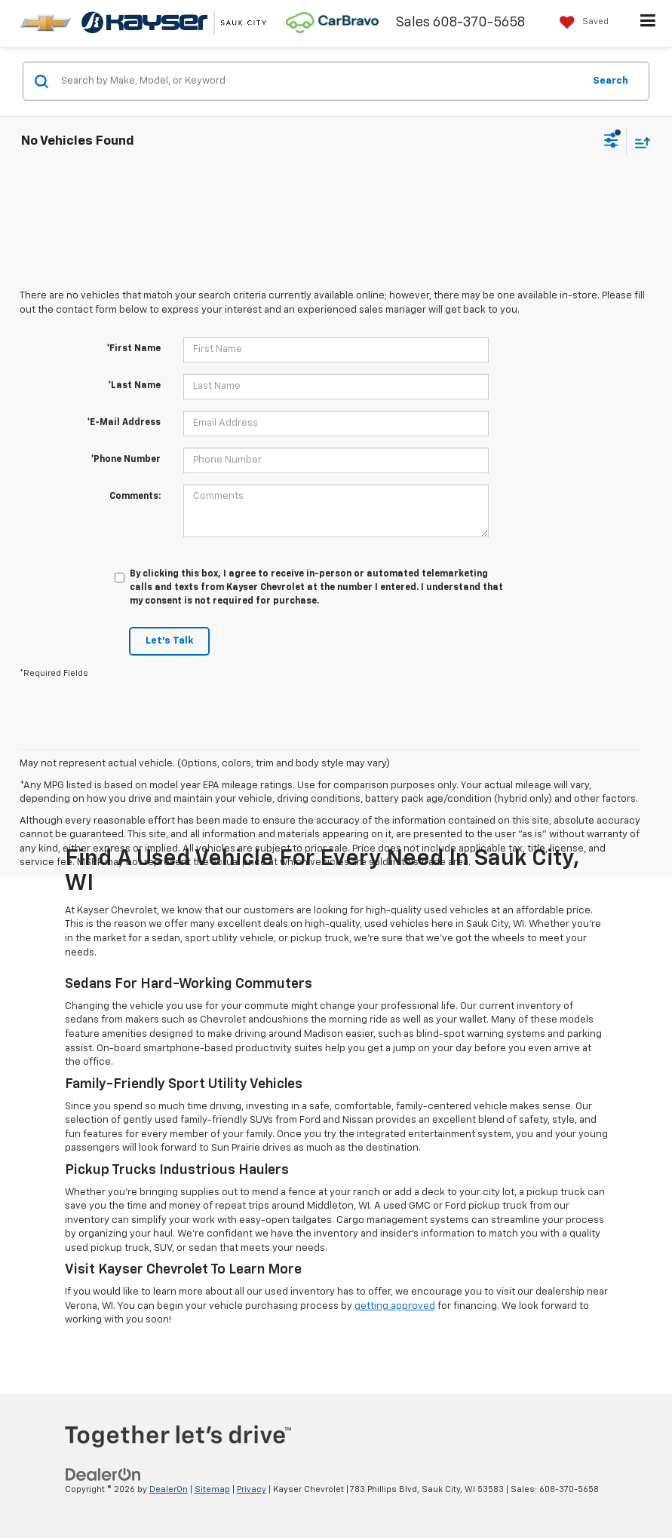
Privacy (251, 1489)
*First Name (133, 348)
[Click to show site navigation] (648, 23)
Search (610, 80)
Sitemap (212, 1489)
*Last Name (134, 385)
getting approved (394, 1306)
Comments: (135, 496)
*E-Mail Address (124, 422)
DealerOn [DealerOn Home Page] (168, 1489)
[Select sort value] (639, 142)
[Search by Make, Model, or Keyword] (320, 81)
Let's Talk (169, 641)
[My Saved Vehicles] (580, 22)
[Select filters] (611, 142)
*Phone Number (126, 459)
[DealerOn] (103, 1475)
